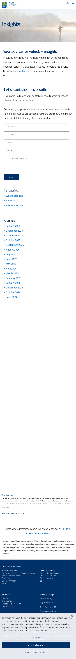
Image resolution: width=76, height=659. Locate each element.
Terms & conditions (47, 607)
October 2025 (13, 240)
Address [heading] (6, 594)
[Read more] (6, 508)
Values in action (14, 205)
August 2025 (12, 249)
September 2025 (15, 244)
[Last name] (36, 134)
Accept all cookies (35, 645)
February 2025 (13, 278)
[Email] (36, 142)
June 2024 (11, 297)
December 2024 (14, 287)
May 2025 (11, 263)
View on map (6, 606)
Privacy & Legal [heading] (47, 594)
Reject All (36, 637)
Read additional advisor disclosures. (13, 513)
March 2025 (12, 273)
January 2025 (13, 282)
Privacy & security (46, 598)
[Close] (72, 616)
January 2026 (13, 225)
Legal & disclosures (47, 603)
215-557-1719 (13, 578)
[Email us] (3, 583)
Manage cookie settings (36, 652)
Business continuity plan (48, 611)
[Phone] (36, 150)
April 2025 (11, 268)
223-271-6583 (49, 578)
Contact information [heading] (11, 566)
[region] (38, 636)
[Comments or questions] (36, 163)
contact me (20, 71)
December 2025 (14, 230)
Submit (11, 177)
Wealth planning (14, 195)
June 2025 (11, 259)
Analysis (10, 200)
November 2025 (14, 235)
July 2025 (11, 254)
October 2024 (13, 292)
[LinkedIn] (6, 583)
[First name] (36, 127)
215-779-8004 (11, 581)
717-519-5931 (51, 576)
